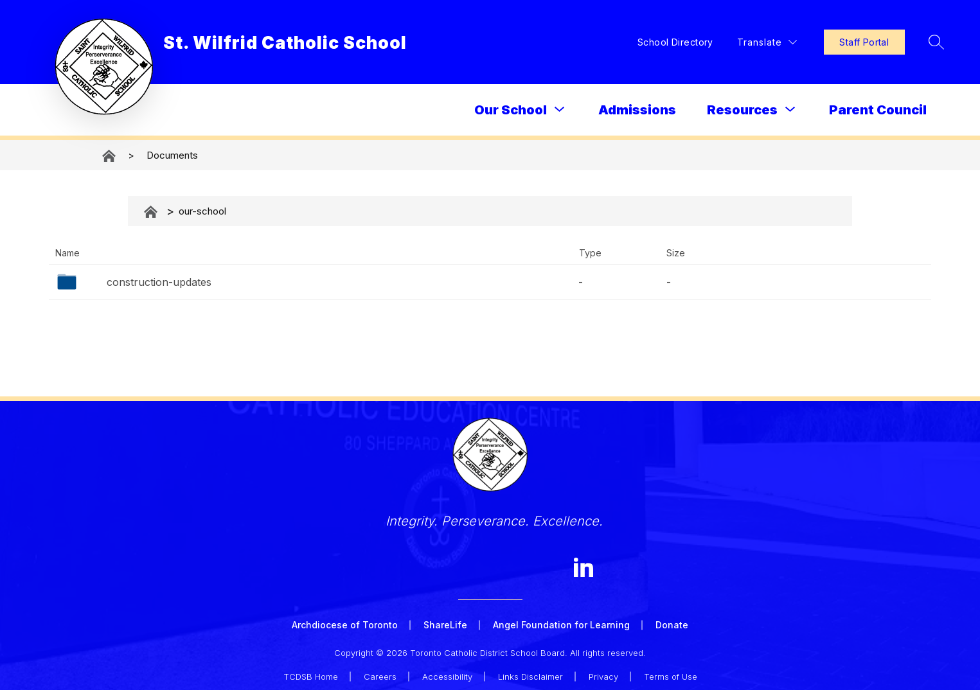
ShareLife (445, 624)
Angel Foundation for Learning (561, 624)
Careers (380, 672)
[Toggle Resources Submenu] (790, 109)
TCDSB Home (310, 672)
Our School (510, 110)
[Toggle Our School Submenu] (559, 109)
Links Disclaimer (530, 672)
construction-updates (159, 282)
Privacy (603, 672)
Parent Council (878, 110)
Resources (742, 110)
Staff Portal (830, 42)
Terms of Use (670, 672)
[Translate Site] (733, 42)
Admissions (637, 110)
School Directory (643, 42)
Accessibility (447, 672)
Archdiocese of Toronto (345, 624)
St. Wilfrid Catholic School (110, 156)
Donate (671, 624)
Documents (172, 155)
